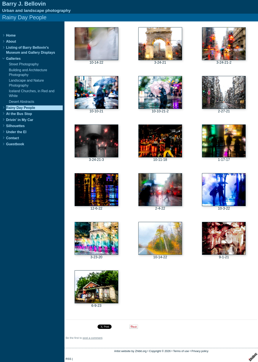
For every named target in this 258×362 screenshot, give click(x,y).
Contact (12, 138)
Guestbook (15, 144)
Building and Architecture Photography (28, 72)
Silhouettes (15, 126)
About (11, 41)
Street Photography (24, 64)
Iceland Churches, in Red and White (31, 93)
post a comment (92, 337)
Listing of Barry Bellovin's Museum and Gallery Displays (30, 50)
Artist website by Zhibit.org (130, 351)
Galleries (13, 58)
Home (11, 35)
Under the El (16, 132)
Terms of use (181, 351)
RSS (68, 358)
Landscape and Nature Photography (26, 83)
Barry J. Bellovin (24, 4)
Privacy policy (199, 351)
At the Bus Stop (19, 114)
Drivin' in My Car (19, 120)
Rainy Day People (20, 108)
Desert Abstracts (21, 101)
